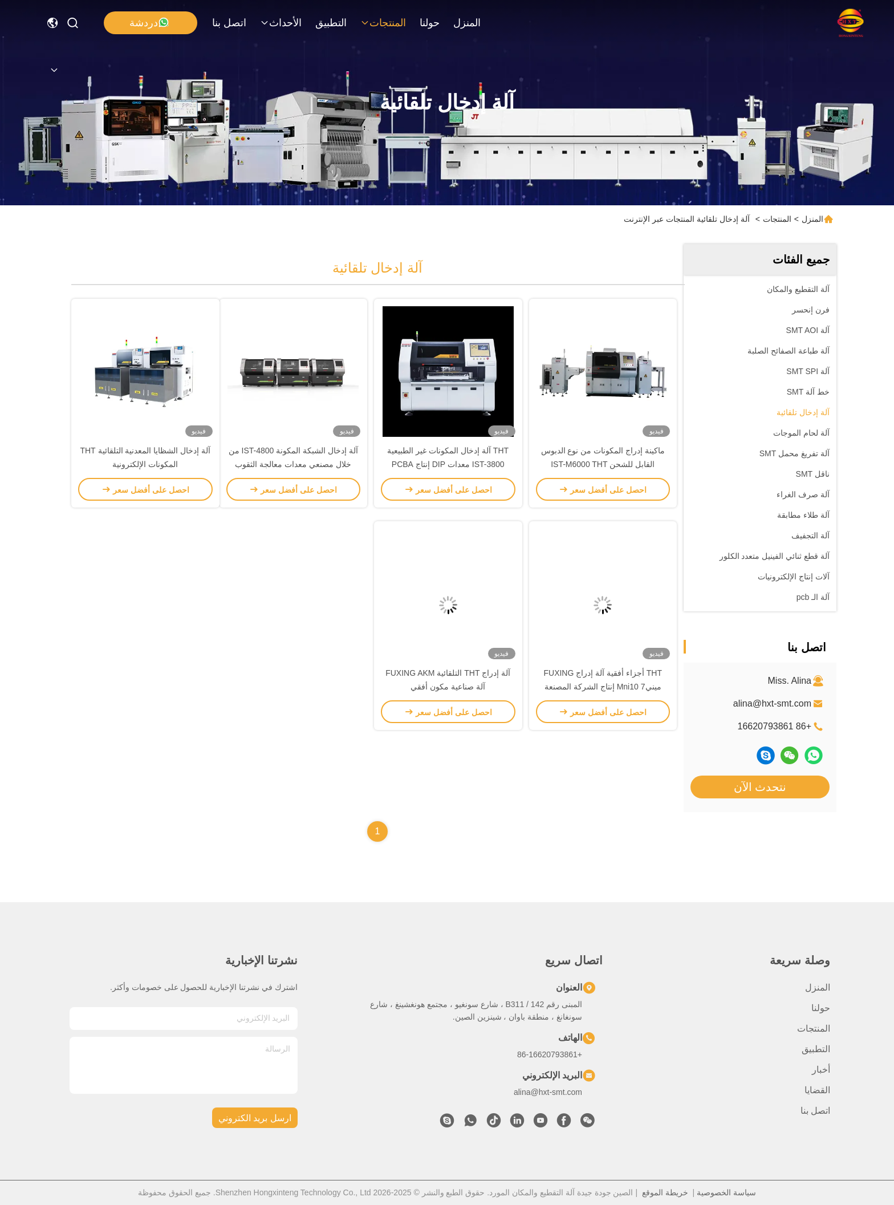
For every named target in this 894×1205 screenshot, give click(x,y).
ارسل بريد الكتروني (254, 1118)
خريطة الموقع (665, 1192)
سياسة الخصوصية (726, 1192)
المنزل (467, 23)
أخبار (821, 1069)
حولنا (430, 23)
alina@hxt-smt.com (772, 703)
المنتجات (383, 23)
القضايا (817, 1090)
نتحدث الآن (760, 787)
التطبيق (331, 23)
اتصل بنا (229, 23)
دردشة (149, 23)
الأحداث (281, 23)
